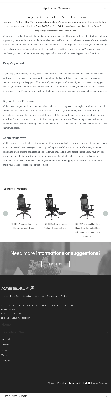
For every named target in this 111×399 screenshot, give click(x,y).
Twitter (4, 355)
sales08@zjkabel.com (20, 318)
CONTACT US (55, 264)
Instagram (5, 360)
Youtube (5, 344)
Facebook (5, 339)
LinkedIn (5, 350)
